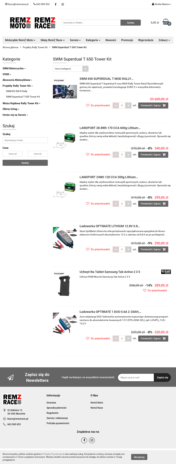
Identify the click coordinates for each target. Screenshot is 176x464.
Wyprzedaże (145, 40)
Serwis (75, 40)
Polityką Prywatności (52, 454)
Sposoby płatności (57, 407)
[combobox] (71, 69)
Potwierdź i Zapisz (153, 105)
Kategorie (93, 40)
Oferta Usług (11, 109)
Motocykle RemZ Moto (20, 40)
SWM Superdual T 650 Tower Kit (23, 96)
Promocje (127, 40)
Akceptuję (139, 457)
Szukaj (25, 162)
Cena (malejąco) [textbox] (63, 68)
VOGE (7, 74)
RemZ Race (97, 407)
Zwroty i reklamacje (57, 418)
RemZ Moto (97, 402)
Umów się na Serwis (15, 114)
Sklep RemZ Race (53, 40)
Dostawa (51, 402)
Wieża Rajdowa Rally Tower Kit (21, 103)
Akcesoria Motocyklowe (17, 80)
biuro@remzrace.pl (17, 418)
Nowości (111, 40)
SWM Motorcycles (14, 68)
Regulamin (52, 413)
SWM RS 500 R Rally (16, 91)
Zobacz (164, 40)
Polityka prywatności (58, 423)
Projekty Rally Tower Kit (18, 85)
